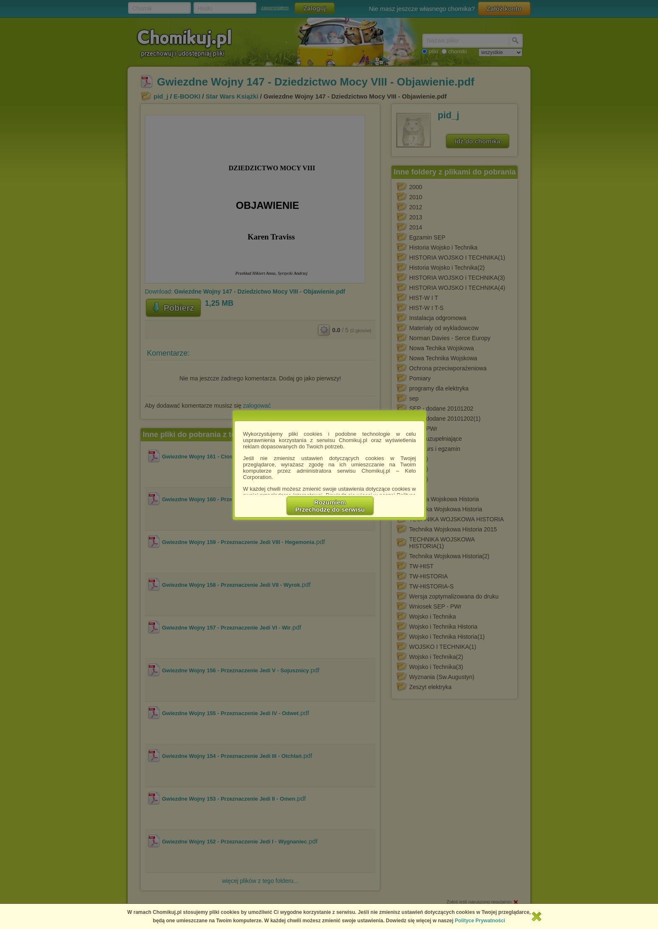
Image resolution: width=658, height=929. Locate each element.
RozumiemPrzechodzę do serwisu (330, 506)
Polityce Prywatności (480, 921)
